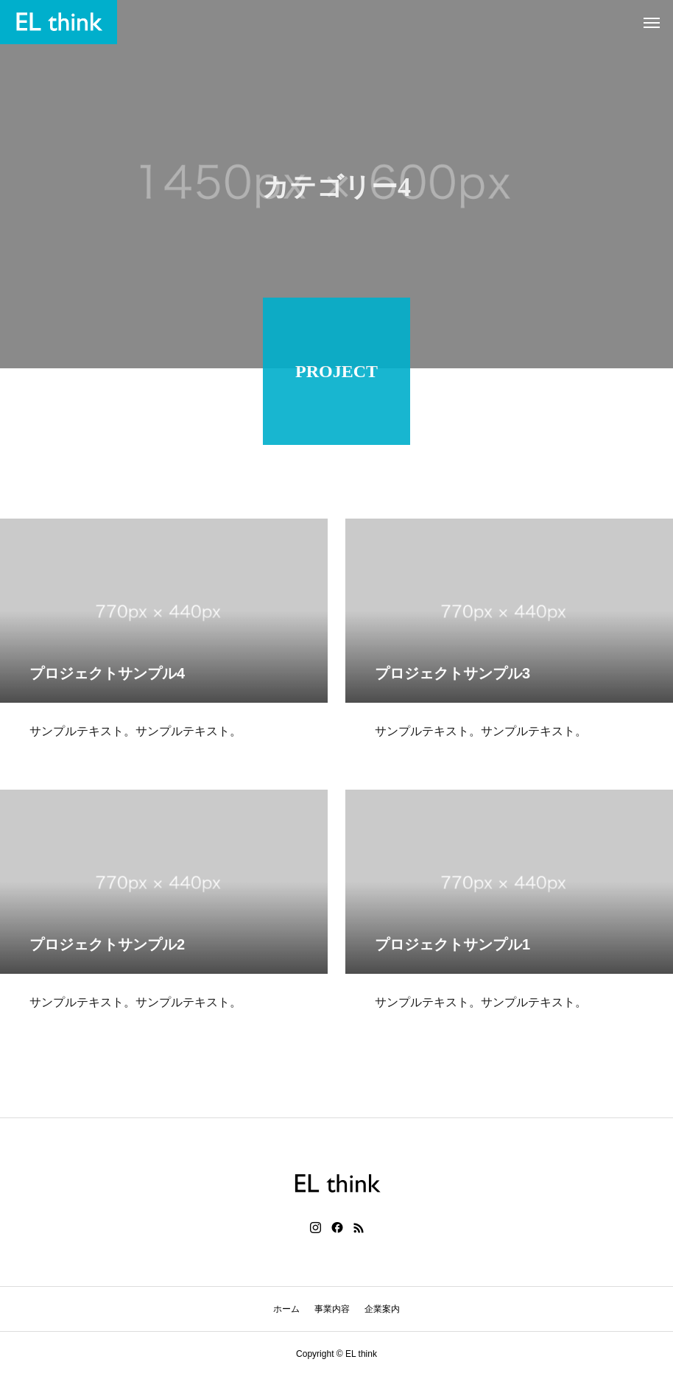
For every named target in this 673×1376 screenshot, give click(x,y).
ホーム (286, 1309)
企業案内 (382, 1309)
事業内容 (332, 1309)
